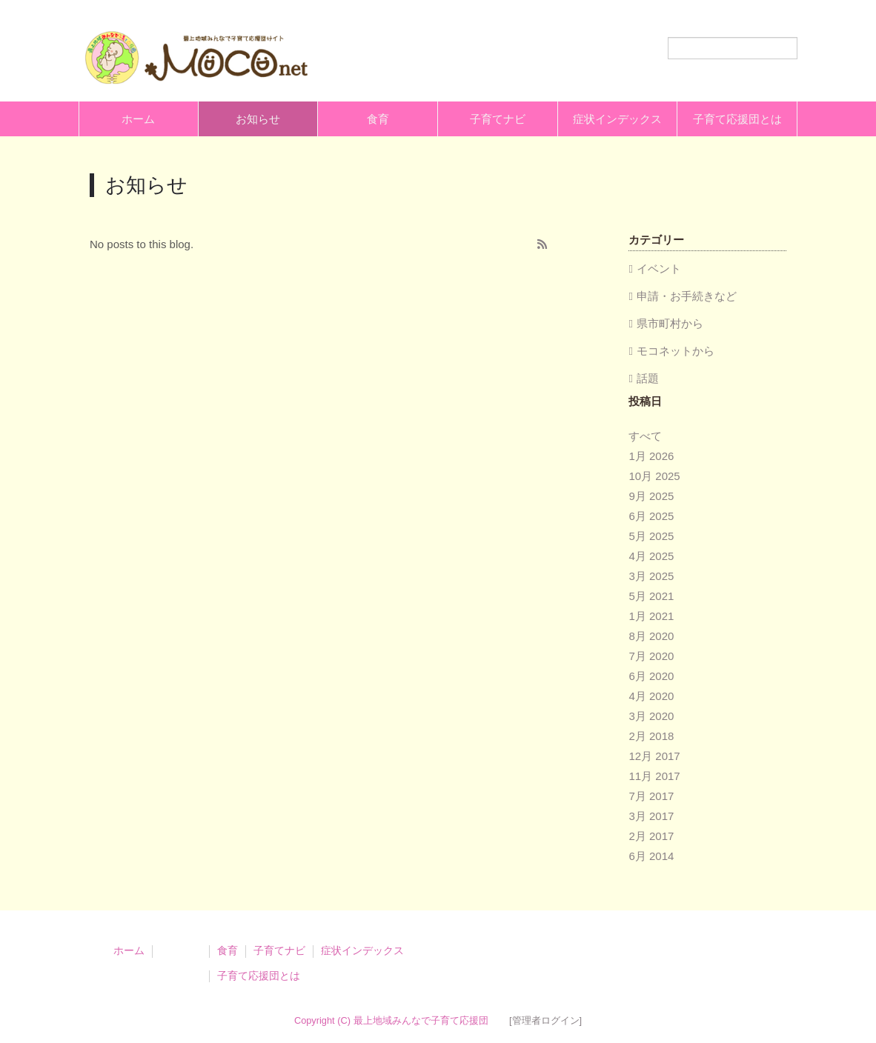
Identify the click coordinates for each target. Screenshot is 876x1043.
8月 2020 (651, 636)
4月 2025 (651, 556)
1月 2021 (651, 616)
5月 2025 (651, 536)
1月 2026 (651, 456)
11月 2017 (654, 776)
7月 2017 (651, 796)
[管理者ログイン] (545, 1020)
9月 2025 (651, 496)
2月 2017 (651, 836)
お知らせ (258, 119)
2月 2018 (651, 736)
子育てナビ (497, 119)
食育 (378, 119)
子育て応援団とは (737, 119)
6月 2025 (651, 516)
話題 (648, 378)
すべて (645, 436)
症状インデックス (617, 119)
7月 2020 (651, 656)
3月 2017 (651, 816)
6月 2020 (651, 676)
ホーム (138, 119)
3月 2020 (651, 716)
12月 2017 (654, 756)
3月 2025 (651, 576)
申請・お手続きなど (687, 296)
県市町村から (670, 323)
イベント (659, 268)
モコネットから (675, 350)
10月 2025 (654, 476)
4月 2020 (651, 696)
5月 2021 (651, 596)
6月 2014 (651, 856)
